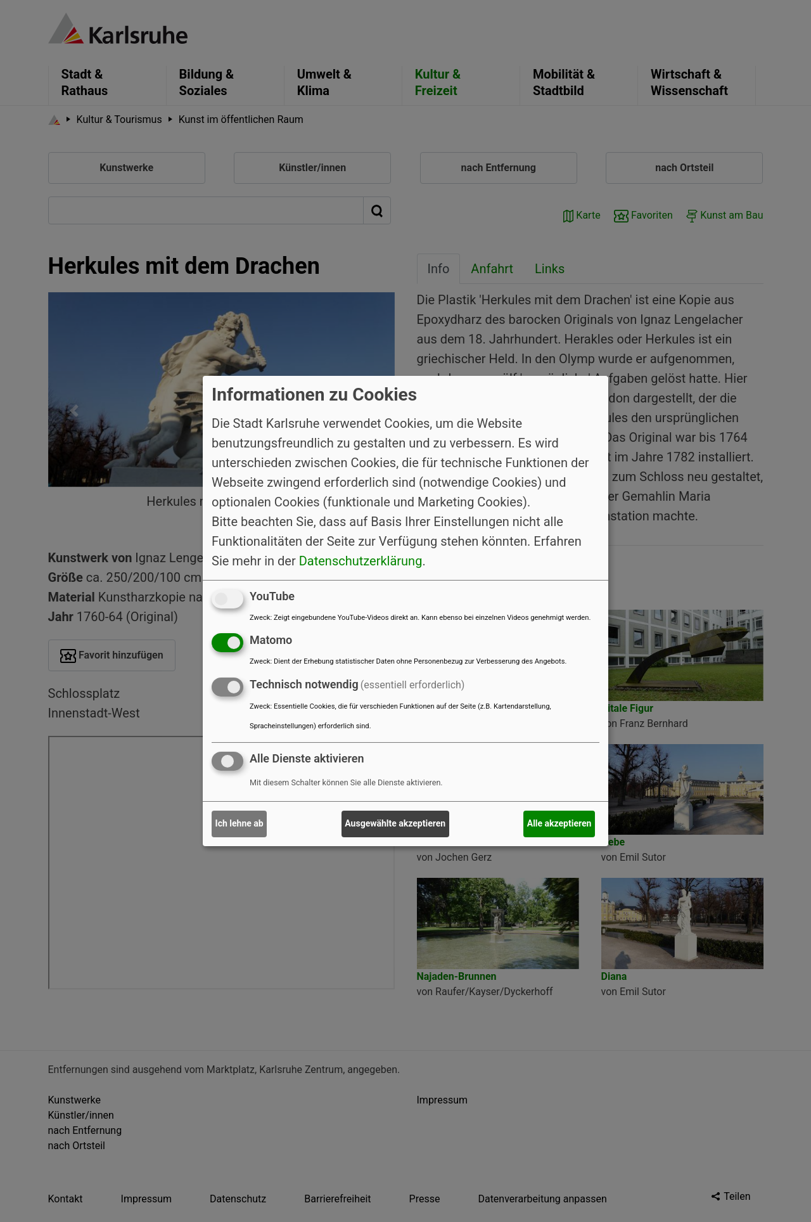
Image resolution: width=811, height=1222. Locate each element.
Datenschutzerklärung (361, 560)
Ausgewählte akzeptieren (395, 823)
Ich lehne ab (239, 823)
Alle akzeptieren (559, 823)
